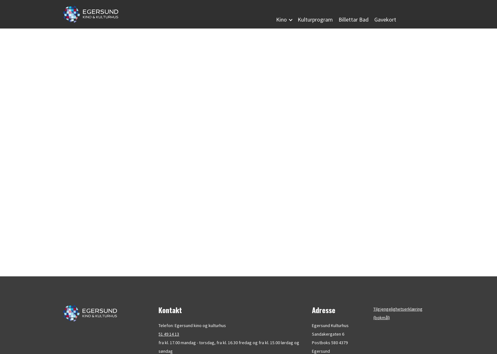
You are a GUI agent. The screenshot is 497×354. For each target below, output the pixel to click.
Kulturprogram (315, 19)
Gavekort (385, 19)
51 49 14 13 (168, 334)
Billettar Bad (354, 19)
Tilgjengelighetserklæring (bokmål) (398, 313)
